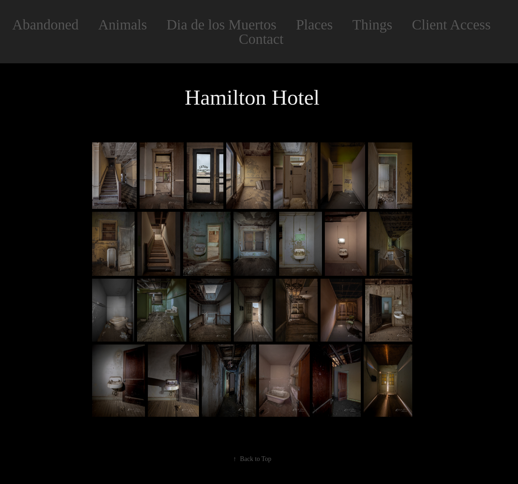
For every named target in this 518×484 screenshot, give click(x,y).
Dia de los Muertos (222, 25)
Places (314, 25)
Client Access (451, 25)
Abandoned (45, 25)
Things (372, 25)
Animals (122, 25)
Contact (261, 39)
